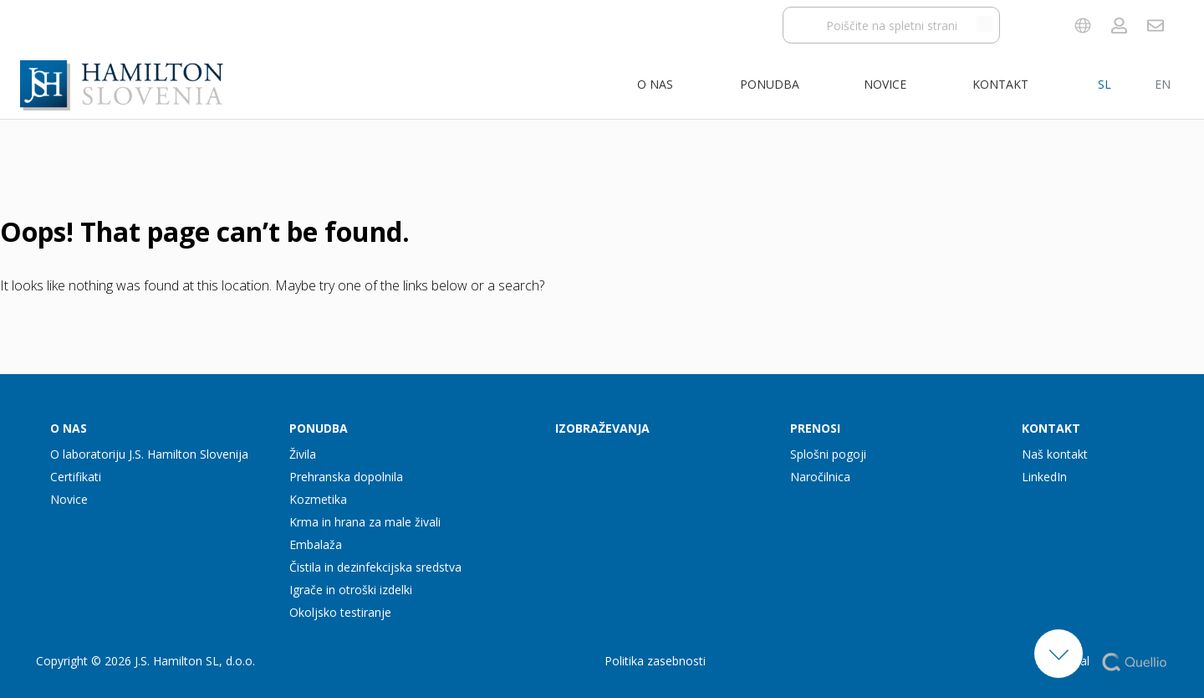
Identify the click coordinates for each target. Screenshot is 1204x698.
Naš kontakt (1055, 454)
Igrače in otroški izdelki (350, 590)
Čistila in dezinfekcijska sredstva (375, 567)
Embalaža (315, 544)
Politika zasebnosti (655, 661)
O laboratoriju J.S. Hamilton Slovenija (149, 454)
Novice (885, 84)
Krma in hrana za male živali (365, 522)
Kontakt (1000, 84)
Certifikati (75, 477)
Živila (302, 454)
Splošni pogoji (828, 454)
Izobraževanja (602, 428)
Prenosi (815, 428)
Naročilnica (820, 477)
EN (1163, 84)
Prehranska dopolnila (346, 477)
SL (1104, 84)
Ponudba (769, 84)
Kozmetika (318, 499)
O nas (655, 84)
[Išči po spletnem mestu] (985, 23)
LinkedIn (1044, 477)
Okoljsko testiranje (340, 612)
